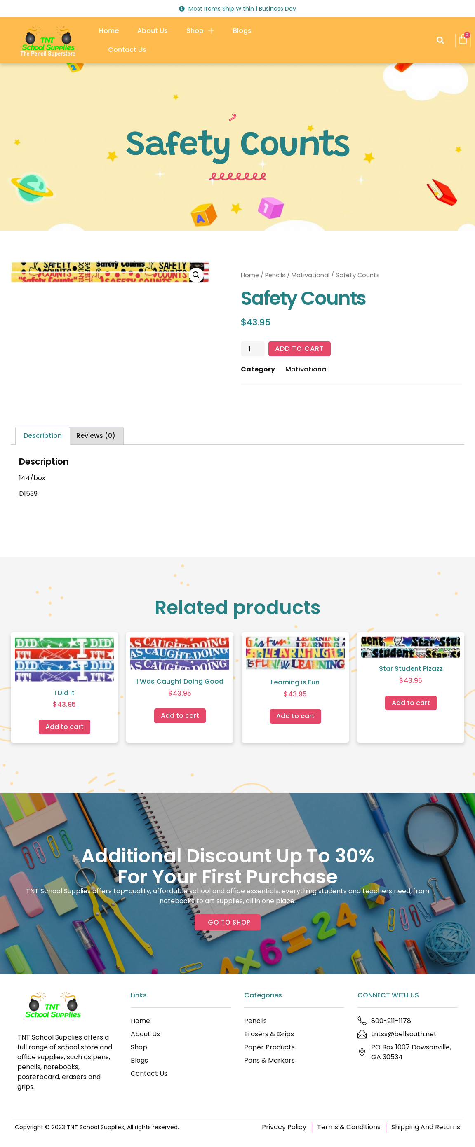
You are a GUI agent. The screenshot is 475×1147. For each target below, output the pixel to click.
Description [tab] (43, 435)
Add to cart (299, 348)
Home (109, 30)
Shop (200, 30)
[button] (440, 40)
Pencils (275, 275)
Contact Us (127, 49)
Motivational (310, 275)
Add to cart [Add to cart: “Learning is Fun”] (295, 716)
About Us (152, 30)
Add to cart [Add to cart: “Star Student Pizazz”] (411, 703)
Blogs (242, 30)
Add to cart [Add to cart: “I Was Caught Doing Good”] (180, 715)
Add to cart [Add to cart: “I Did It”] (64, 726)
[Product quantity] (253, 348)
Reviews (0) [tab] (95, 435)
